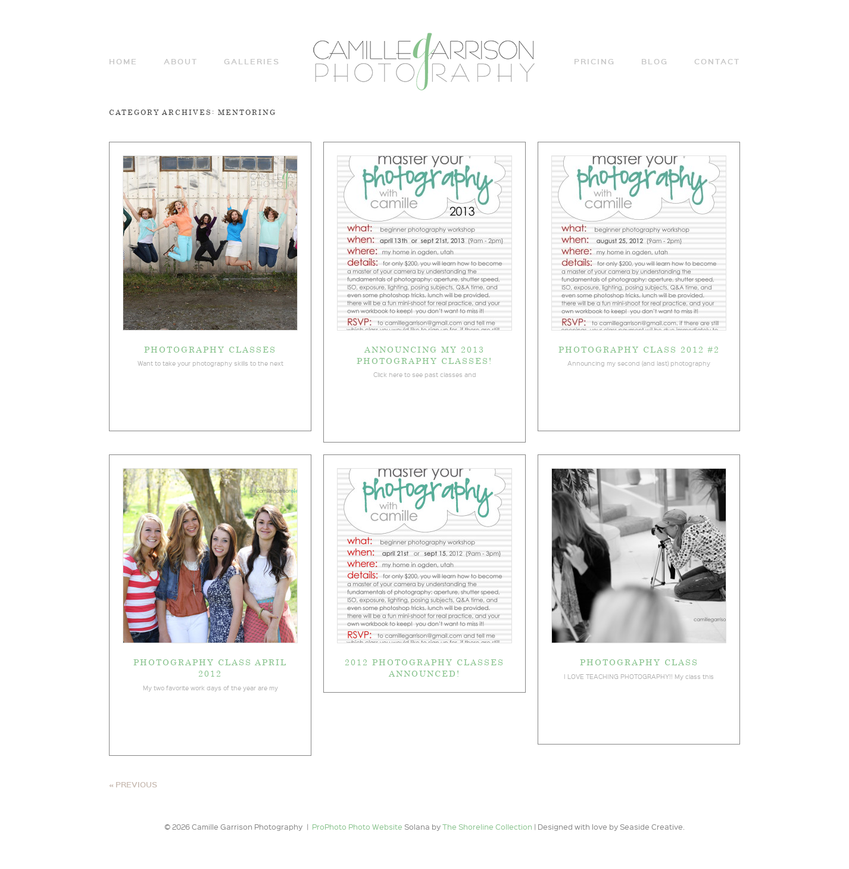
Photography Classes (210, 349)
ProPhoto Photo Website (357, 826)
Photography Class (639, 661)
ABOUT (181, 61)
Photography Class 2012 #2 (639, 349)
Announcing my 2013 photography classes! (424, 354)
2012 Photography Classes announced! (424, 667)
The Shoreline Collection (488, 826)
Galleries (252, 61)
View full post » (210, 400)
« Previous (133, 784)
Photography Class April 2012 (210, 667)
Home (123, 61)
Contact (717, 61)
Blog (654, 61)
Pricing (594, 61)
